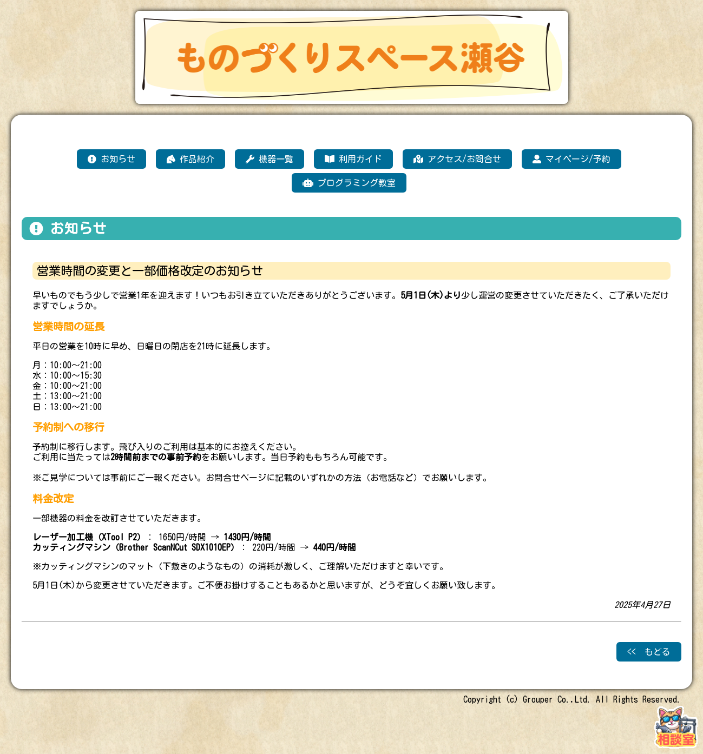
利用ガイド (353, 159)
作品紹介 (190, 159)
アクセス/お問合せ (457, 159)
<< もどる (649, 651)
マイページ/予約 (571, 159)
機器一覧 (269, 159)
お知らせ (111, 159)
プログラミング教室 (349, 182)
